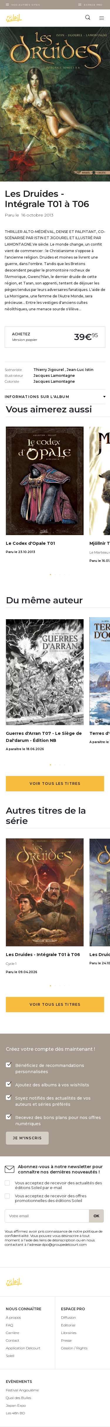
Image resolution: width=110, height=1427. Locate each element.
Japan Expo (16, 1405)
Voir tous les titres (55, 783)
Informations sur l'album (55, 396)
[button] (50, 574)
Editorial (68, 1325)
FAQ (9, 1325)
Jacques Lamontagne (54, 375)
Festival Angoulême (22, 1390)
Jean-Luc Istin (80, 369)
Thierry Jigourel (49, 369)
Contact (12, 1340)
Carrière (12, 1333)
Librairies (68, 1333)
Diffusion (68, 1317)
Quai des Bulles (18, 1398)
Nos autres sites (25, 4)
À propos (13, 1317)
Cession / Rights (74, 1348)
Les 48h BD (15, 1413)
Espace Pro (93, 4)
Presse (66, 1340)
